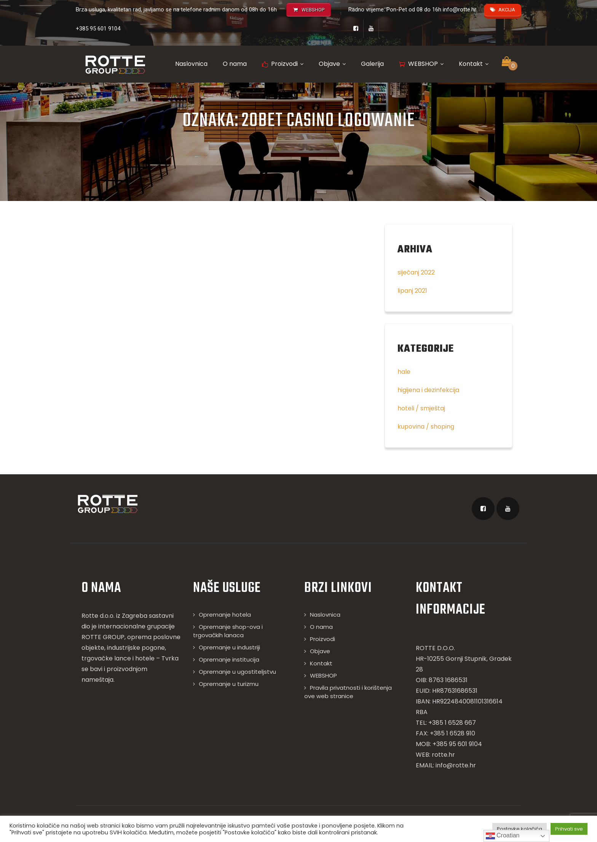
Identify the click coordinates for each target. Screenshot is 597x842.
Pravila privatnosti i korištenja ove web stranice (348, 692)
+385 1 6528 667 (452, 722)
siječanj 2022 (416, 272)
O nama (235, 63)
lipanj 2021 (412, 290)
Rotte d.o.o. (98, 615)
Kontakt (473, 63)
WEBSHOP (421, 63)
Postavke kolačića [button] (519, 828)
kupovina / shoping (425, 426)
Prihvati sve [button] (569, 828)
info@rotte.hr (459, 9)
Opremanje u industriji (229, 647)
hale (403, 371)
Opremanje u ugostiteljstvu (237, 672)
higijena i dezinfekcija (428, 390)
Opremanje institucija (229, 659)
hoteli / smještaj (421, 408)
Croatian (503, 835)
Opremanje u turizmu (229, 684)
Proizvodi (282, 63)
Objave (332, 63)
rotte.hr (443, 754)
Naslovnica (191, 63)
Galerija (372, 63)
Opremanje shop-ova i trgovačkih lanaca (228, 631)
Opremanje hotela (225, 615)
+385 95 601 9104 (98, 28)
